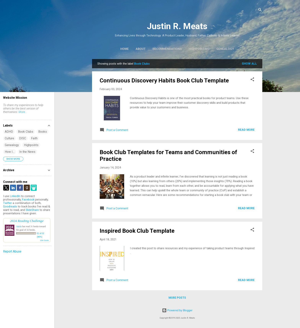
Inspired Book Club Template (137, 230)
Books (42, 131)
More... (23, 112)
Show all (249, 63)
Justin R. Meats (177, 26)
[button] (252, 80)
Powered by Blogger (177, 310)
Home (124, 49)
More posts (177, 297)
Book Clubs (25, 131)
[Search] (260, 10)
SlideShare (32, 210)
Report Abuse (12, 251)
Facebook (28, 199)
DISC (22, 138)
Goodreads (10, 206)
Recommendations (167, 49)
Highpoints (31, 145)
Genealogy (225, 49)
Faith (34, 138)
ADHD (9, 131)
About (141, 49)
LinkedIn (15, 196)
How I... (9, 152)
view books (44, 240)
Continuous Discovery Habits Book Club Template (164, 80)
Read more (246, 130)
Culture (9, 138)
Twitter (7, 203)
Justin (19, 226)
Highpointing (199, 49)
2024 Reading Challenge (27, 221)
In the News (27, 152)
